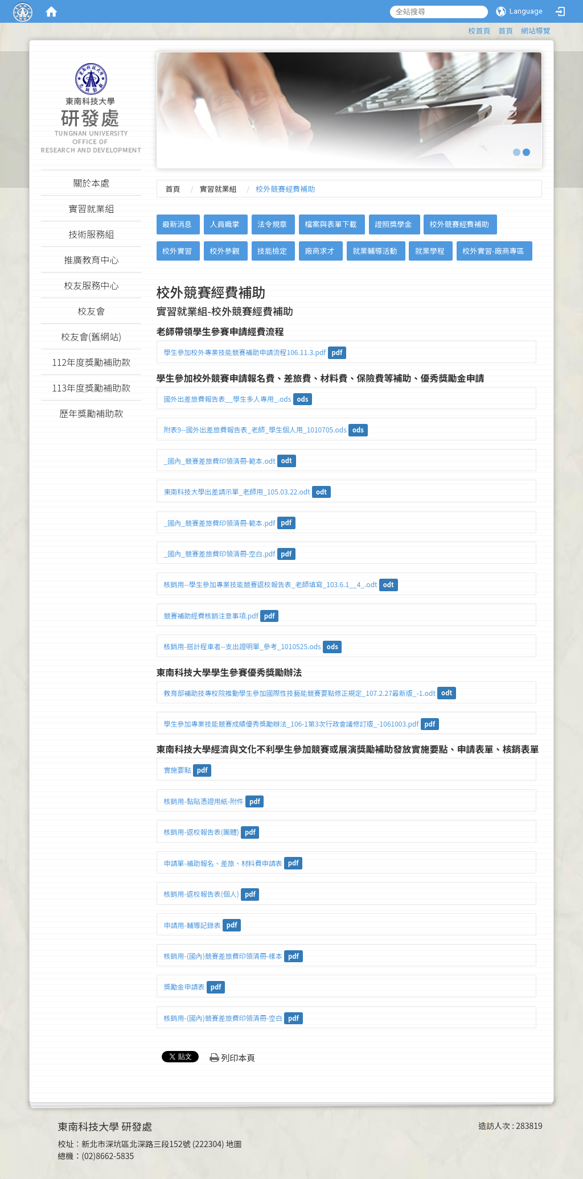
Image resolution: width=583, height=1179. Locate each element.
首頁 (505, 30)
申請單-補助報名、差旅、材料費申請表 (223, 863)
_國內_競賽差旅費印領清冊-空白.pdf (220, 553)
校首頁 (480, 30)
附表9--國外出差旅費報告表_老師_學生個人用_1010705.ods (255, 429)
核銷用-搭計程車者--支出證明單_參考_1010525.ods (242, 646)
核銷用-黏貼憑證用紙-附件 (204, 801)
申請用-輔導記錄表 (192, 925)
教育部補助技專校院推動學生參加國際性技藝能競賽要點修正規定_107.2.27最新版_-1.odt (300, 693)
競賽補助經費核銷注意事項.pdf (211, 615)
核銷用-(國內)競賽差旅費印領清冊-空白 (223, 1018)
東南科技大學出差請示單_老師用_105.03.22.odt (237, 491)
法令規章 (272, 224)
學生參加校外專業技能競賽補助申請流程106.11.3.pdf (245, 352)
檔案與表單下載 (331, 224)
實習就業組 (217, 188)
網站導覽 (536, 30)
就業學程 (430, 250)
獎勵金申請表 (184, 986)
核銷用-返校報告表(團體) (201, 831)
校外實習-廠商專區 (493, 250)
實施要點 (177, 769)
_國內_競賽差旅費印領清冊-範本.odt (220, 460)
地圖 (234, 1143)
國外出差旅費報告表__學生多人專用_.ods (228, 398)
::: (463, 28)
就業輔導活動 (374, 250)
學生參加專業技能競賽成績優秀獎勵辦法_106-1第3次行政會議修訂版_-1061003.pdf (291, 723)
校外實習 (177, 250)
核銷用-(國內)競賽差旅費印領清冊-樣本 (223, 955)
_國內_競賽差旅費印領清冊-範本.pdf (220, 522)
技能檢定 (272, 250)
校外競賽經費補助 (459, 224)
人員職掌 (224, 224)
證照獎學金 (393, 224)
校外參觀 (224, 250)
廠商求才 (320, 250)
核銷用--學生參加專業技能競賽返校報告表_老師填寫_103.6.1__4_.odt (270, 584)
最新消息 (177, 224)
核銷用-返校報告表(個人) (201, 893)
